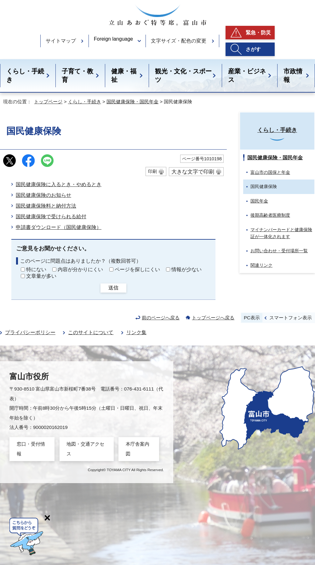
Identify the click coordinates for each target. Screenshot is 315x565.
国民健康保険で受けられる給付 (51, 216)
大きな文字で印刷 (192, 171)
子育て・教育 (77, 75)
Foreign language (113, 39)
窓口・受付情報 (31, 448)
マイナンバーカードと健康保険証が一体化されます (281, 233)
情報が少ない (186, 269)
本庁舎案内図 (137, 448)
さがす (253, 49)
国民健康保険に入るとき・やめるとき (58, 184)
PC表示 (252, 317)
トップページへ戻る (213, 317)
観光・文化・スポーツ (183, 75)
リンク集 (136, 332)
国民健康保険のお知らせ (43, 195)
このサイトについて (90, 332)
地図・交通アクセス (85, 448)
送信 (113, 287)
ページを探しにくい (137, 269)
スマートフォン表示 (290, 317)
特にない (36, 269)
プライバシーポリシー (30, 332)
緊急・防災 (258, 32)
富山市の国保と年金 (270, 172)
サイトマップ (61, 40)
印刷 (152, 171)
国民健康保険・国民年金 (132, 101)
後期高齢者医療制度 (270, 215)
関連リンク (261, 265)
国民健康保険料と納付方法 (46, 205)
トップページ (48, 101)
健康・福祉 (123, 75)
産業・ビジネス (247, 75)
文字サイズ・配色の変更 (178, 40)
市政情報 (293, 75)
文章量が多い (41, 276)
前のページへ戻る (161, 317)
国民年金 (259, 200)
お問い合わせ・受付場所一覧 (279, 250)
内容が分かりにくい (80, 269)
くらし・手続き (25, 75)
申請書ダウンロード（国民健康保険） (58, 227)
